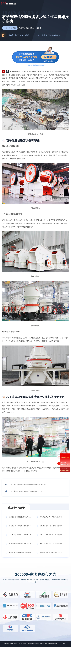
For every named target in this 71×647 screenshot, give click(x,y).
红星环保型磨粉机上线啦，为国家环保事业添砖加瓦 (52, 526)
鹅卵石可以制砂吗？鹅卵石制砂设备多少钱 (28, 491)
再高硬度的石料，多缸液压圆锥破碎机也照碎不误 (52, 517)
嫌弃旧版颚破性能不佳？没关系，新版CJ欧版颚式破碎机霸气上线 (21, 517)
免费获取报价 (63, 453)
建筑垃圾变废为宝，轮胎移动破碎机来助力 (52, 543)
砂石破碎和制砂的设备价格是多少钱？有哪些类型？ (31, 484)
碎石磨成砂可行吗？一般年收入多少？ (21, 535)
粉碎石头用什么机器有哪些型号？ (20, 526)
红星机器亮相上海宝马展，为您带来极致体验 (52, 535)
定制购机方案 (63, 463)
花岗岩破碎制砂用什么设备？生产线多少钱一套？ (52, 552)
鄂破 (5, 75)
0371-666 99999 (63, 469)
